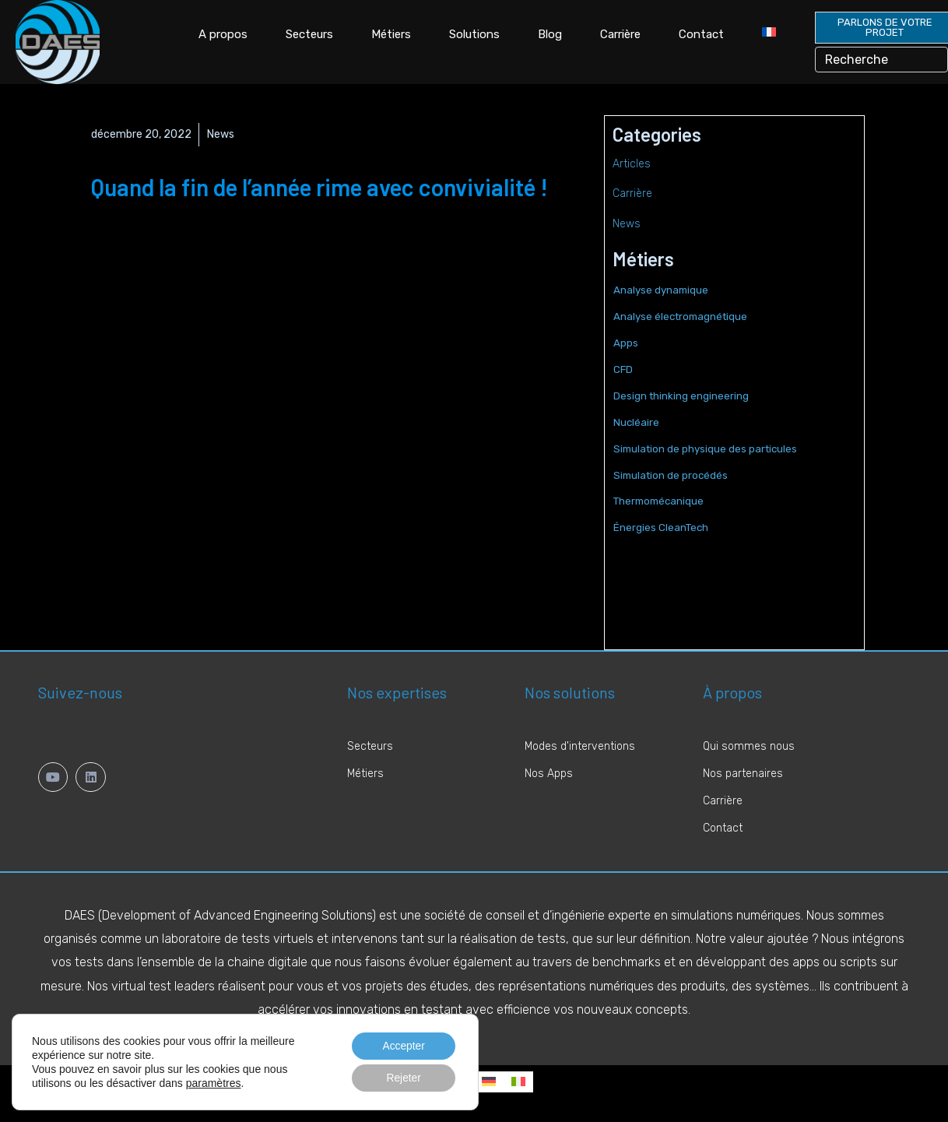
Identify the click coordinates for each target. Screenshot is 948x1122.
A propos (223, 34)
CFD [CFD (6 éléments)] (623, 369)
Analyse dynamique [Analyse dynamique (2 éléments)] (660, 290)
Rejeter (402, 1077)
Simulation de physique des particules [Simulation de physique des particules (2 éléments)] (705, 449)
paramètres (213, 1082)
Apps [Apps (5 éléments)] (625, 343)
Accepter (402, 1045)
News (220, 134)
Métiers (391, 34)
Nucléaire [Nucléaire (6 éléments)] (636, 422)
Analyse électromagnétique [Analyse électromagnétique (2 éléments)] (680, 316)
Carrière (620, 34)
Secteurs (309, 34)
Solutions (474, 34)
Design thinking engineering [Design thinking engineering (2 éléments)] (681, 396)
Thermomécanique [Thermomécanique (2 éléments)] (658, 501)
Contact (701, 34)
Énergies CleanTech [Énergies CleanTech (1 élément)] (660, 527)
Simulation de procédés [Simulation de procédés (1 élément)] (670, 475)
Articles (632, 164)
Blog (550, 34)
